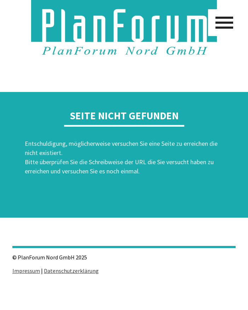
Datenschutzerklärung (71, 270)
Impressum (26, 270)
